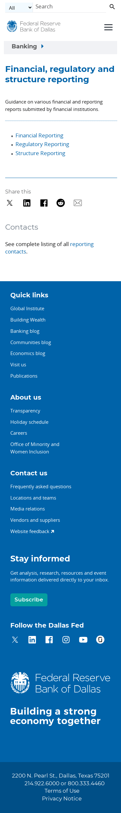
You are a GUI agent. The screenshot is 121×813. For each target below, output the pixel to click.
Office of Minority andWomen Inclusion (34, 448)
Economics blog (27, 353)
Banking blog (24, 331)
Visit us (18, 364)
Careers (18, 433)
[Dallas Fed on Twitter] (15, 640)
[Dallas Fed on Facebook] (49, 640)
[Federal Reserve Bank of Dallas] (33, 28)
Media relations (27, 508)
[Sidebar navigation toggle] (60, 48)
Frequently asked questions (40, 486)
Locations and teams (33, 497)
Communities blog (30, 342)
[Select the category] (19, 8)
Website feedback (29, 531)
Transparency (25, 410)
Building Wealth (27, 319)
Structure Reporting (40, 153)
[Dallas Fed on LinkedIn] (32, 640)
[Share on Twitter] (10, 203)
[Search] (69, 8)
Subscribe (29, 599)
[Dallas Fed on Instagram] (66, 640)
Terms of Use (62, 791)
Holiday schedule (29, 422)
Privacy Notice (62, 798)
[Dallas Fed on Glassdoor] (100, 640)
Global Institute (27, 308)
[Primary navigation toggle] (107, 27)
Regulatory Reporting (42, 144)
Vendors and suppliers (35, 520)
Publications (23, 375)
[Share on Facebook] (44, 203)
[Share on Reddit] (61, 203)
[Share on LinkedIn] (27, 203)
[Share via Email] (78, 203)
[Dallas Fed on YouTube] (83, 640)
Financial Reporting (39, 135)
